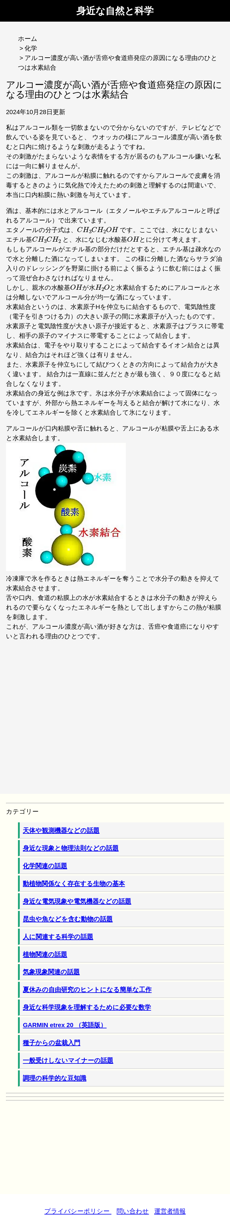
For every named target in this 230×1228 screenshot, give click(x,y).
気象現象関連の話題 (51, 971)
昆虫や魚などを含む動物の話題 (68, 918)
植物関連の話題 (45, 954)
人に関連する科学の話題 (58, 936)
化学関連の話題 (45, 865)
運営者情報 (170, 1211)
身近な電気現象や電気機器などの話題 (77, 901)
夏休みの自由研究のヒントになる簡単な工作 (87, 989)
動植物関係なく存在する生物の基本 (74, 883)
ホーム (27, 38)
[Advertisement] (115, 712)
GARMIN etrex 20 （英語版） (65, 1024)
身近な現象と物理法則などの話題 (71, 848)
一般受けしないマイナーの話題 (68, 1060)
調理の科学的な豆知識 (54, 1078)
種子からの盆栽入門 (51, 1042)
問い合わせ (132, 1211)
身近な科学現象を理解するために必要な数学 (87, 1007)
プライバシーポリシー (77, 1211)
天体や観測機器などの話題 (61, 830)
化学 (31, 48)
